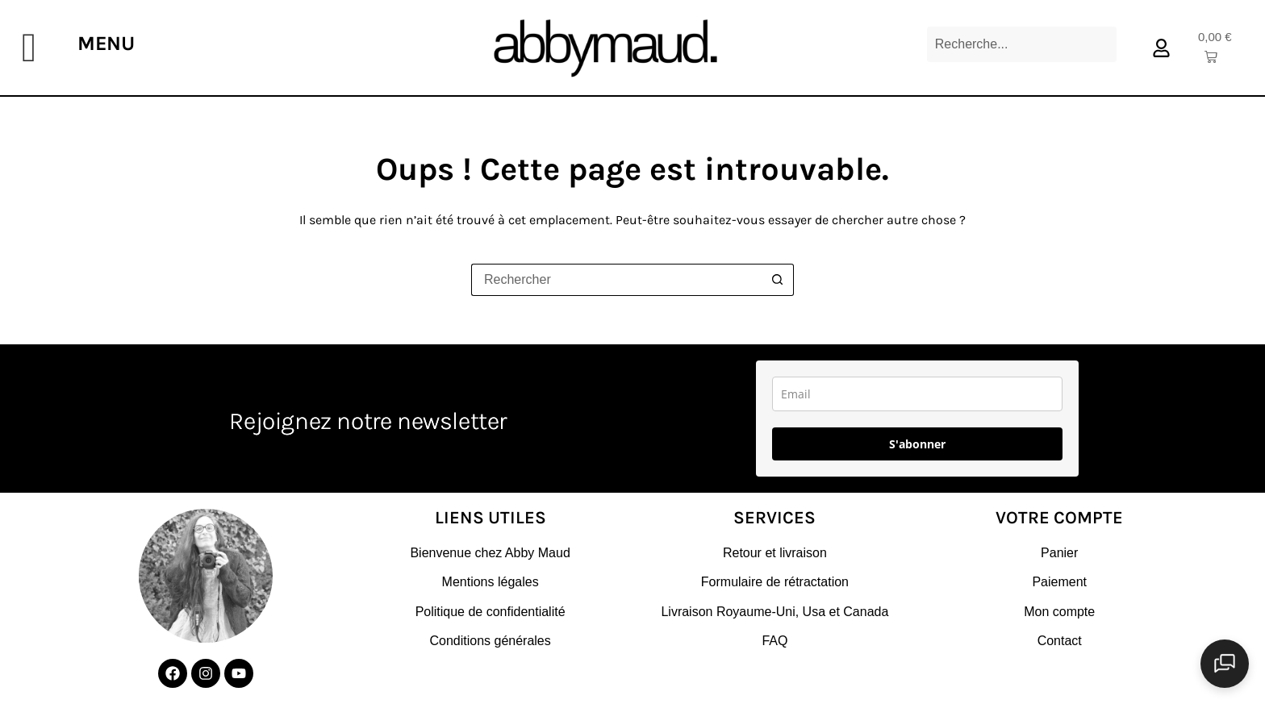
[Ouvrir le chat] (1224, 663)
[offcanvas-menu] (29, 48)
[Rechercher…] (616, 280)
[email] (917, 394)
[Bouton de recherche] (778, 280)
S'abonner (917, 444)
